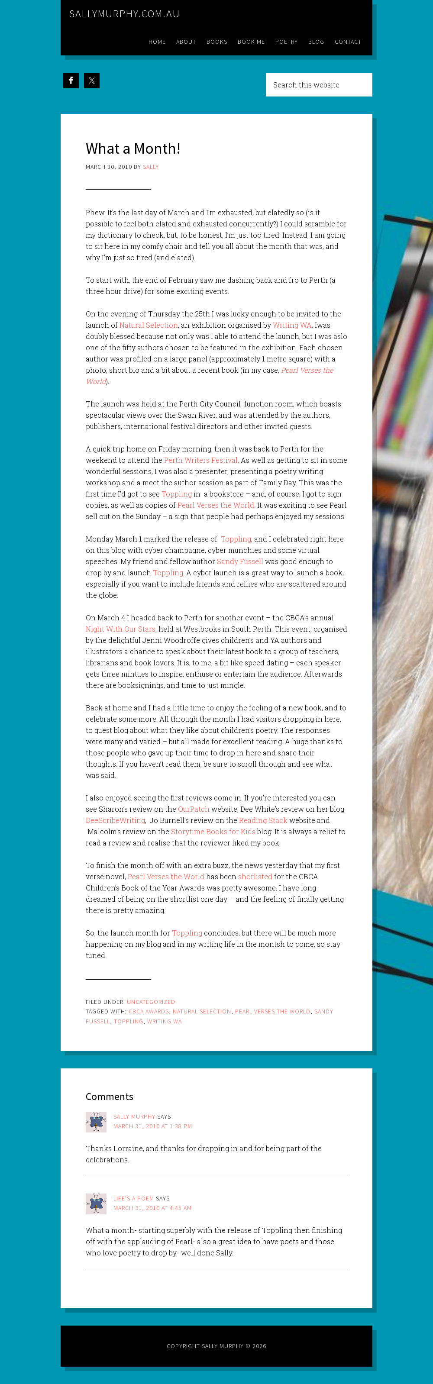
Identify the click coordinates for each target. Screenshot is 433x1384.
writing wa (164, 1021)
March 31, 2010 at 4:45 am (152, 1208)
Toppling (177, 493)
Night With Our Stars (120, 628)
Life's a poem (133, 1198)
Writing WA (292, 324)
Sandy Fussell (240, 561)
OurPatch (194, 808)
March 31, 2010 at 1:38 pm (152, 1126)
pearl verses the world (272, 1011)
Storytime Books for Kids (213, 831)
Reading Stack (263, 820)
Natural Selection (149, 324)
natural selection (202, 1011)
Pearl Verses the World (216, 505)
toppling (128, 1021)
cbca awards (149, 1011)
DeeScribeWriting (115, 820)
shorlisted (256, 876)
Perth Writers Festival (201, 460)
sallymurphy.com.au (124, 13)
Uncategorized (151, 1002)
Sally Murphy (134, 1116)
